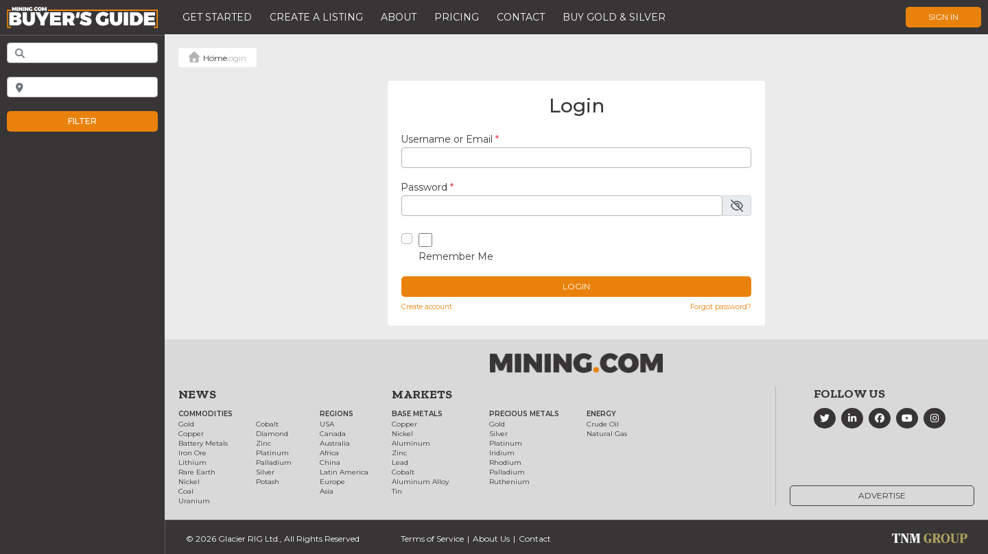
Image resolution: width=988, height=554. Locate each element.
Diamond (272, 433)
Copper (191, 433)
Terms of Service (432, 538)
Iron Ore (192, 452)
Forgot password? (720, 306)
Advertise (882, 495)
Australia (335, 443)
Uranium (194, 500)
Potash (267, 481)
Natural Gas (607, 433)
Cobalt (267, 424)
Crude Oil (603, 424)
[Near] (82, 87)
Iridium (502, 452)
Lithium (192, 462)
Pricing (456, 17)
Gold (186, 424)
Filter (96, 121)
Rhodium (505, 462)
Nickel (189, 481)
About (398, 17)
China (330, 462)
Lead (400, 462)
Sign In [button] (943, 17)
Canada (333, 433)
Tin (397, 491)
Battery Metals (203, 443)
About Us (491, 538)
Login (576, 286)
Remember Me (456, 256)
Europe (332, 481)
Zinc (263, 443)
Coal (185, 491)
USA (327, 424)
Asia (326, 491)
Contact (521, 17)
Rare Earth (196, 472)
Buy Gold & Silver (614, 17)
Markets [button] (422, 394)
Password (427, 187)
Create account (426, 306)
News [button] (197, 394)
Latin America (344, 472)
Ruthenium (509, 481)
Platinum (272, 452)
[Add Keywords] (82, 53)
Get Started (217, 17)
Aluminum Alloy (420, 481)
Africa (329, 452)
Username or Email (450, 139)
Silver (265, 472)
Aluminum (411, 443)
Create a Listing (316, 17)
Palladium (274, 462)
